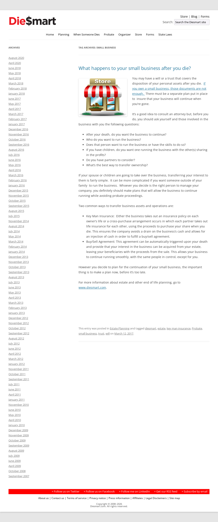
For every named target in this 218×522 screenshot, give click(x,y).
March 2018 (16, 83)
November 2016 (19, 134)
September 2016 (19, 144)
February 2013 (18, 308)
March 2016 (16, 175)
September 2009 (19, 445)
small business (88, 333)
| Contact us (56, 498)
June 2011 (15, 389)
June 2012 (15, 348)
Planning (63, 34)
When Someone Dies (86, 34)
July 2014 (14, 231)
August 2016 (16, 150)
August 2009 (16, 450)
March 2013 (16, 303)
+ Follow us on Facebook (99, 491)
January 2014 (17, 252)
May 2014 (15, 236)
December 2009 (18, 430)
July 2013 (14, 282)
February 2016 (18, 180)
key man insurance (179, 328)
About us (43, 498)
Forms (205, 16)
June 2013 (15, 287)
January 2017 (17, 124)
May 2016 (15, 165)
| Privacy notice (96, 498)
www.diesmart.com (92, 287)
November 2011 (19, 369)
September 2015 (19, 206)
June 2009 (15, 461)
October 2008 (17, 471)
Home (50, 34)
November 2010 (19, 405)
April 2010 (15, 420)
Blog (194, 16)
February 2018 (18, 88)
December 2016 (18, 129)
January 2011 (17, 399)
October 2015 (17, 201)
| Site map (173, 498)
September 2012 (19, 333)
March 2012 (16, 359)
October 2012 (17, 328)
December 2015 (18, 190)
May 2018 (15, 73)
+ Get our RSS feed (165, 491)
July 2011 (14, 384)
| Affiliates (136, 498)
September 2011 (19, 379)
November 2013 (19, 262)
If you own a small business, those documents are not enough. (169, 88)
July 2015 (14, 216)
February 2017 (18, 119)
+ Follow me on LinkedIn (134, 491)
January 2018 (17, 93)
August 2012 (16, 338)
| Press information (118, 498)
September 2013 (19, 272)
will (108, 333)
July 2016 (14, 155)
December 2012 (18, 318)
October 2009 (17, 440)
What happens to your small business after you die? (135, 68)
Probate (109, 34)
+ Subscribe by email (194, 491)
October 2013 (17, 267)
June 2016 (15, 160)
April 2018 (15, 78)
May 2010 (15, 415)
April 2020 (15, 63)
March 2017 (16, 114)
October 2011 (17, 374)
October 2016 (17, 139)
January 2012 (17, 364)
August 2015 (16, 211)
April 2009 (15, 466)
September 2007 (19, 476)
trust (101, 333)
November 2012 (19, 323)
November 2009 (19, 435)
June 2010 (15, 410)
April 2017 (15, 109)
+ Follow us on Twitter (65, 491)
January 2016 (17, 185)
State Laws (165, 34)
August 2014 (16, 226)
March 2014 (16, 241)
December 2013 (18, 257)
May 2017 (15, 104)
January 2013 (17, 313)
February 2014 (18, 246)
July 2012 (14, 343)
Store (184, 16)
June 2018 (15, 68)
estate (161, 328)
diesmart (150, 328)
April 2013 (15, 297)
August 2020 (16, 58)
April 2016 (15, 170)
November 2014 (19, 221)
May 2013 (15, 292)
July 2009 (14, 456)
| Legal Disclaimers (155, 498)
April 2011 (15, 394)
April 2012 (15, 354)
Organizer (124, 34)
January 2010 (17, 425)
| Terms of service (76, 498)
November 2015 (19, 195)
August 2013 (16, 277)
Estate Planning (119, 328)
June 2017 (15, 99)
